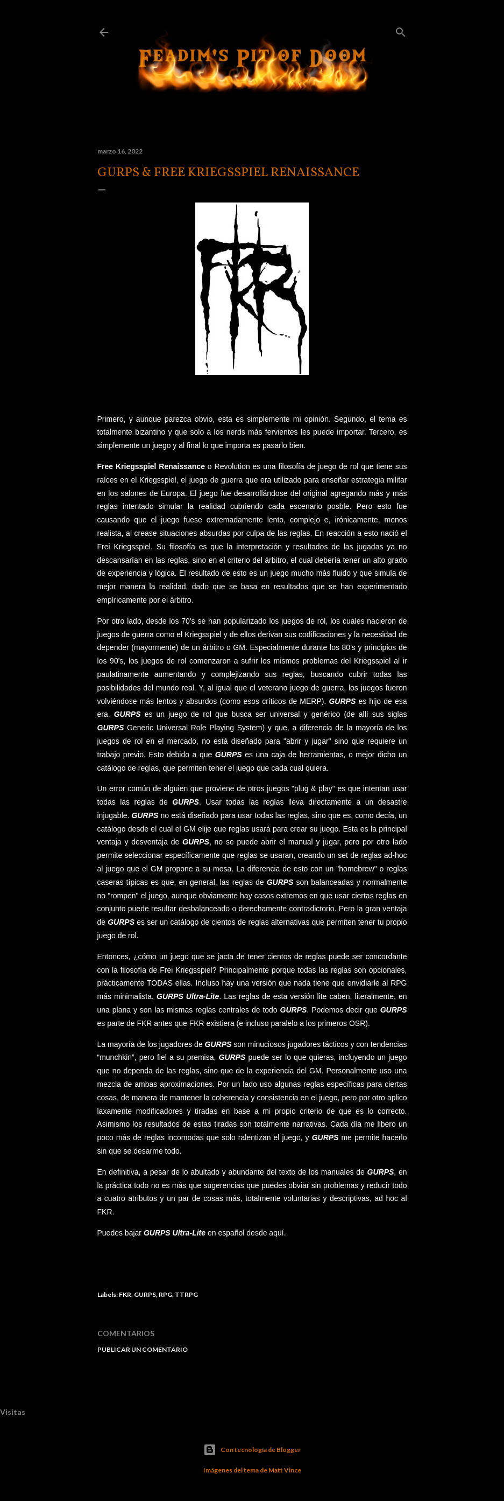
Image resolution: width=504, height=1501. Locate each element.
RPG (165, 1294)
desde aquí (264, 1232)
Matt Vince (284, 1470)
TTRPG (186, 1294)
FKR (125, 1294)
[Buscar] (400, 29)
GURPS (145, 1294)
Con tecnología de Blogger (252, 1449)
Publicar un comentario (142, 1349)
